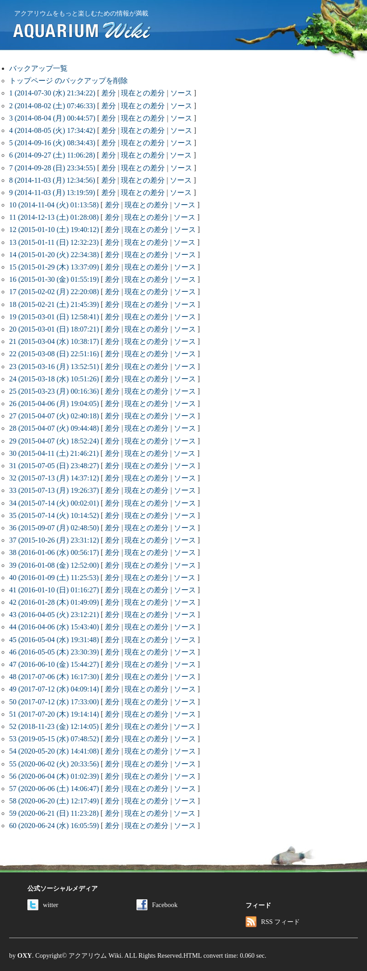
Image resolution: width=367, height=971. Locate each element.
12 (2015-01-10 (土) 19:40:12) (54, 229)
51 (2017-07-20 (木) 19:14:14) (54, 714)
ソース (181, 93)
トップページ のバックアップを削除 (68, 80)
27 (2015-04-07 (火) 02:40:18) (54, 416)
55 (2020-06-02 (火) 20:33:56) (54, 764)
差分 (108, 93)
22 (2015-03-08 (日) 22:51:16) (54, 354)
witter (42, 904)
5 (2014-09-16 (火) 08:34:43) (52, 143)
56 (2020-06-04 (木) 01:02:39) (54, 776)
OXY (24, 955)
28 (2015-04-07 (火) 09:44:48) (54, 428)
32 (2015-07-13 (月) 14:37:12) (54, 478)
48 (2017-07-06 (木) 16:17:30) (54, 677)
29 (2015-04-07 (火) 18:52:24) (54, 441)
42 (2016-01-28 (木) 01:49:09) (54, 602)
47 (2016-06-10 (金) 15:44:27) (54, 664)
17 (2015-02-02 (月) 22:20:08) (54, 292)
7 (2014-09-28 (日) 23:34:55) (52, 168)
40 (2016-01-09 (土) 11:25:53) (54, 577)
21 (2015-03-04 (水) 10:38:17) (54, 341)
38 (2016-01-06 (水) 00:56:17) (54, 552)
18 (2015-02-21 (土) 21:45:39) (54, 304)
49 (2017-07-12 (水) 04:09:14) (54, 689)
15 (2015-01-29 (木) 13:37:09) (54, 267)
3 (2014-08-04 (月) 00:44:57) (52, 118)
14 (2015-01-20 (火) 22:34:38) (54, 255)
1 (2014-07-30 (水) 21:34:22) (52, 93)
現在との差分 (143, 93)
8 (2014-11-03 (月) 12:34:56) (52, 180)
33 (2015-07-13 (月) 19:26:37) (54, 490)
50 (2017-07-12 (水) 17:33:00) (54, 702)
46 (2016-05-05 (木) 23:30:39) (54, 652)
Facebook (157, 904)
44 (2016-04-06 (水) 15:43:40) (54, 627)
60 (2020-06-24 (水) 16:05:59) (54, 825)
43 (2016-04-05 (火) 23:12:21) (54, 614)
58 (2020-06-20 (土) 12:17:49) (54, 801)
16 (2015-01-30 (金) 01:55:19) (54, 279)
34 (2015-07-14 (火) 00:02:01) (54, 503)
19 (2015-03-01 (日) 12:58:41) (54, 317)
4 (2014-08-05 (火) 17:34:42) (52, 130)
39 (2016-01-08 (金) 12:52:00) (54, 565)
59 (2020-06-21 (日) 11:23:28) (54, 813)
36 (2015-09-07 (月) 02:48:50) (54, 528)
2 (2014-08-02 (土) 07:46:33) (52, 106)
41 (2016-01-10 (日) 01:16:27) (54, 590)
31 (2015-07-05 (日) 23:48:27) (54, 466)
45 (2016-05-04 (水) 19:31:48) (54, 640)
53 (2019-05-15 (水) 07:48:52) (54, 739)
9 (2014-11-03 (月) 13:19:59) (52, 192)
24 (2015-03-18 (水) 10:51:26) (54, 379)
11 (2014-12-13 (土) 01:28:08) (54, 217)
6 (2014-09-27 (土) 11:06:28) (52, 155)
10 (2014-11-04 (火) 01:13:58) (54, 205)
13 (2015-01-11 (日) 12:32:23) (54, 242)
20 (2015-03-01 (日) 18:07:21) (54, 329)
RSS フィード (273, 921)
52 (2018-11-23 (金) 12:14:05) (54, 726)
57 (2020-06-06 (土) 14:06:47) (54, 788)
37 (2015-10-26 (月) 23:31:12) (54, 540)
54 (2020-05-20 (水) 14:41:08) (54, 751)
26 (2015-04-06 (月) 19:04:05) (54, 403)
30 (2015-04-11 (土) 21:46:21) (54, 453)
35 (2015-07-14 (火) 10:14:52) (54, 515)
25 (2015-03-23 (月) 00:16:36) (54, 391)
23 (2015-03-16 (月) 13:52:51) (54, 366)
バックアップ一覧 (38, 68)
